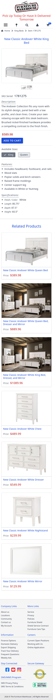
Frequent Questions (10, 654)
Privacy (31, 615)
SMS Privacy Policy (9, 683)
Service (31, 612)
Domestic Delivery (9, 644)
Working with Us (35, 644)
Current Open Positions (38, 640)
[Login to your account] (37, 25)
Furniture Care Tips (36, 629)
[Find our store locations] (16, 25)
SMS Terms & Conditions (12, 686)
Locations (5, 615)
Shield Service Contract (38, 625)
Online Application (36, 647)
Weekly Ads (6, 657)
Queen (24, 154)
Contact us (6, 622)
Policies (31, 618)
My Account (6, 625)
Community (6, 618)
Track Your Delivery (10, 651)
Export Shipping (8, 647)
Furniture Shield (35, 622)
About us (5, 612)
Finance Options (8, 640)
